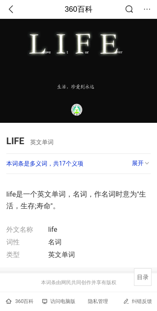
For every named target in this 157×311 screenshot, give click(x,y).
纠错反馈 (137, 301)
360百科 (78, 9)
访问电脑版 (58, 301)
